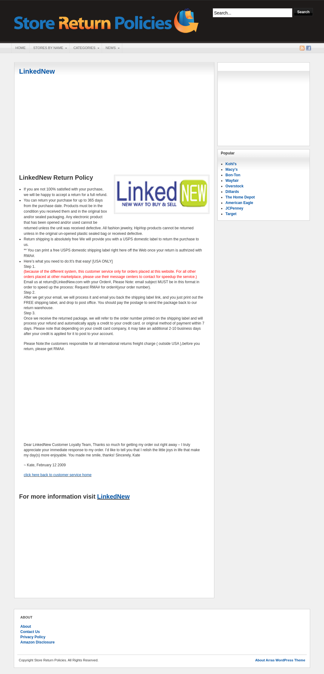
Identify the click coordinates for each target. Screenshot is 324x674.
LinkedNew (37, 71)
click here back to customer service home (57, 475)
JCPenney (234, 208)
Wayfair (232, 180)
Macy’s (231, 169)
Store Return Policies (106, 20)
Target (231, 214)
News (110, 48)
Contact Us (30, 632)
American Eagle (239, 203)
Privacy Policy (32, 637)
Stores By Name (48, 48)
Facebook (308, 48)
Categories (84, 48)
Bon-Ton (232, 175)
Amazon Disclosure (37, 642)
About (25, 626)
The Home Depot (240, 197)
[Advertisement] (114, 125)
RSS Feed (302, 48)
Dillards (232, 192)
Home (20, 48)
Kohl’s (231, 164)
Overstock (234, 186)
